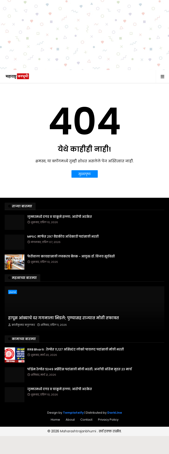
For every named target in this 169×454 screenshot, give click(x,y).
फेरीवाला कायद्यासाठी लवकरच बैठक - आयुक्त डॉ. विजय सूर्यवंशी (71, 256)
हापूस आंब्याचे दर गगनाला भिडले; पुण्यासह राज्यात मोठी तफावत (63, 318)
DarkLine (114, 412)
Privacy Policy (108, 419)
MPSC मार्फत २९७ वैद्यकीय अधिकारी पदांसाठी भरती (63, 237)
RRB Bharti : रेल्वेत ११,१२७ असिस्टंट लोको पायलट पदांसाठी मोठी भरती (75, 349)
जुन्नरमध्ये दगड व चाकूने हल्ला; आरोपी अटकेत (59, 217)
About (70, 419)
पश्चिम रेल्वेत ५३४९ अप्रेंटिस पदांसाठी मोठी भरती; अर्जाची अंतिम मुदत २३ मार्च (79, 369)
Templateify (73, 412)
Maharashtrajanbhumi (78, 431)
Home (55, 419)
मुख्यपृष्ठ (84, 174)
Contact (86, 419)
